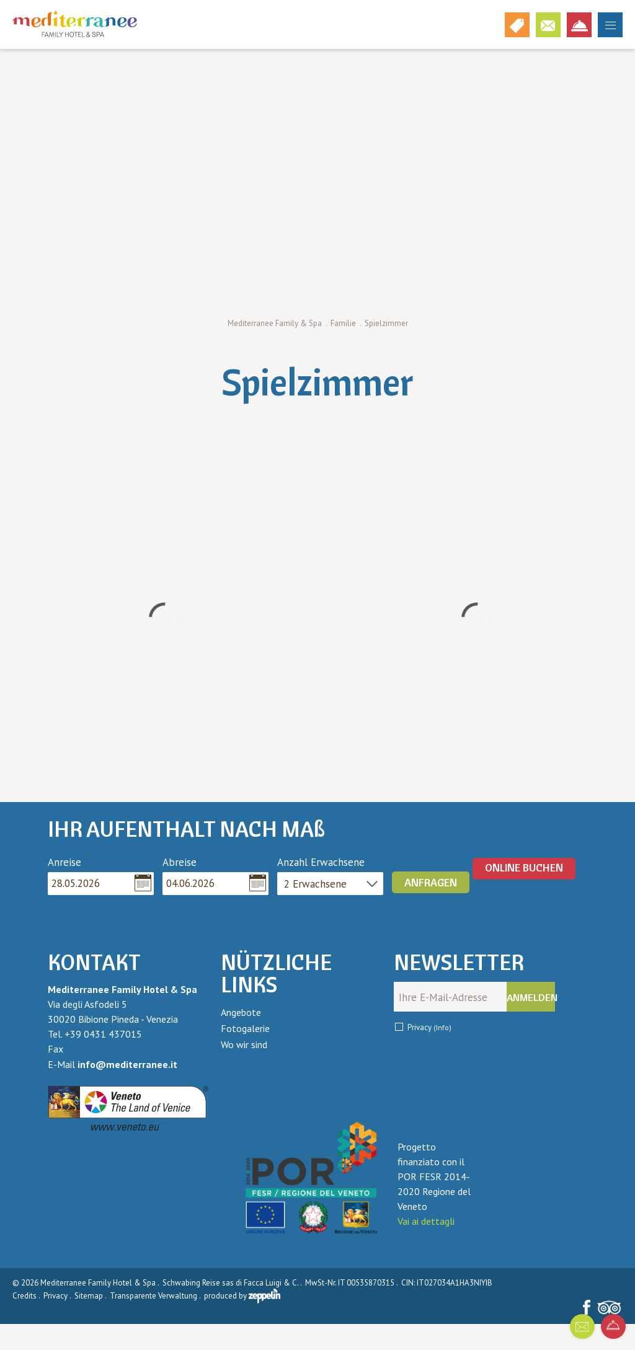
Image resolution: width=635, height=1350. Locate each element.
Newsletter (459, 962)
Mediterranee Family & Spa (275, 323)
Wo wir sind (244, 1044)
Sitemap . (91, 1295)
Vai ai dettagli (426, 1221)
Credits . (27, 1295)
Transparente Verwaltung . (156, 1295)
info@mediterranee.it (127, 1064)
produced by (242, 1295)
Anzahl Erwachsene (321, 862)
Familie (343, 323)
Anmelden (531, 997)
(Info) (442, 1027)
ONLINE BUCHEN (524, 867)
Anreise (64, 862)
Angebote (241, 1012)
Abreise (179, 862)
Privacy (429, 1027)
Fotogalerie (245, 1028)
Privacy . (58, 1295)
